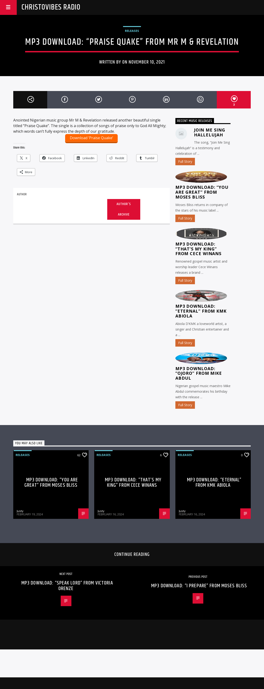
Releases (132, 31)
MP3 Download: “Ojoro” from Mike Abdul (198, 373)
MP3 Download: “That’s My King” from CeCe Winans (198, 249)
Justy (20, 511)
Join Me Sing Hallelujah (209, 132)
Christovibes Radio (50, 7)
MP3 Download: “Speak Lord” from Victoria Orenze (67, 586)
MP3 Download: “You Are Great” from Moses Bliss (201, 192)
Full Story (185, 161)
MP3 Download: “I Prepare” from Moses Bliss (199, 586)
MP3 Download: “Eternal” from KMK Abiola (201, 311)
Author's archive (124, 209)
